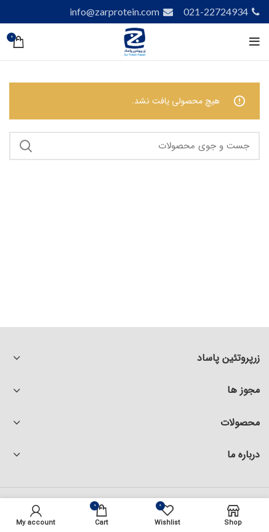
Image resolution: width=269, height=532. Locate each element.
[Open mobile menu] (254, 42)
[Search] (134, 146)
